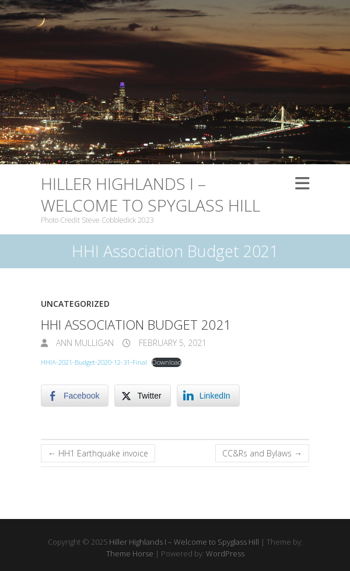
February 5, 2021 (171, 342)
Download (166, 362)
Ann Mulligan (84, 342)
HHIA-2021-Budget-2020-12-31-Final (94, 362)
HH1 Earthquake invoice (98, 453)
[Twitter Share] (142, 396)
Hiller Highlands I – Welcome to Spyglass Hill (150, 194)
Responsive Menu (302, 183)
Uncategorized (75, 303)
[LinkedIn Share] (208, 396)
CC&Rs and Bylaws (262, 453)
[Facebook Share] (74, 396)
